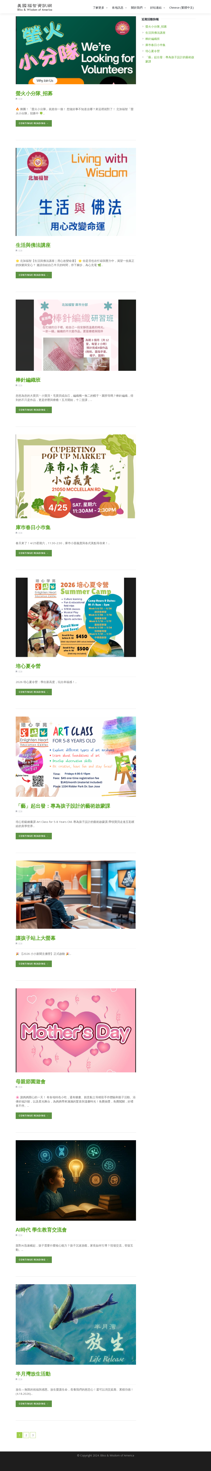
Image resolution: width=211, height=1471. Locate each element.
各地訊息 (120, 7)
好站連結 (158, 7)
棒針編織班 (28, 379)
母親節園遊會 (31, 1081)
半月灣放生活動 (33, 1373)
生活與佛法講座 (33, 245)
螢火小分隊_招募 (34, 93)
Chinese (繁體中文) (181, 7)
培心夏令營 (28, 666)
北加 (20, 98)
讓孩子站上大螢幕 (35, 938)
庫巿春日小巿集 (33, 527)
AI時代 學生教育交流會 (41, 1229)
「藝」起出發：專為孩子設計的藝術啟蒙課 (63, 805)
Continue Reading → (34, 123)
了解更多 (100, 7)
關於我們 (139, 7)
